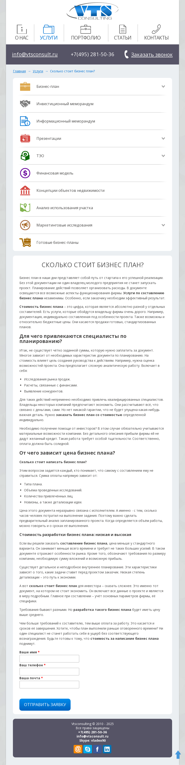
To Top (179, 756)
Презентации (48, 138)
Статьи (122, 32)
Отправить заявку (45, 704)
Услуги (48, 32)
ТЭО (40, 155)
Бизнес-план (47, 86)
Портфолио (86, 32)
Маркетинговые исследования (64, 225)
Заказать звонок (152, 54)
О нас (21, 32)
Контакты (156, 32)
